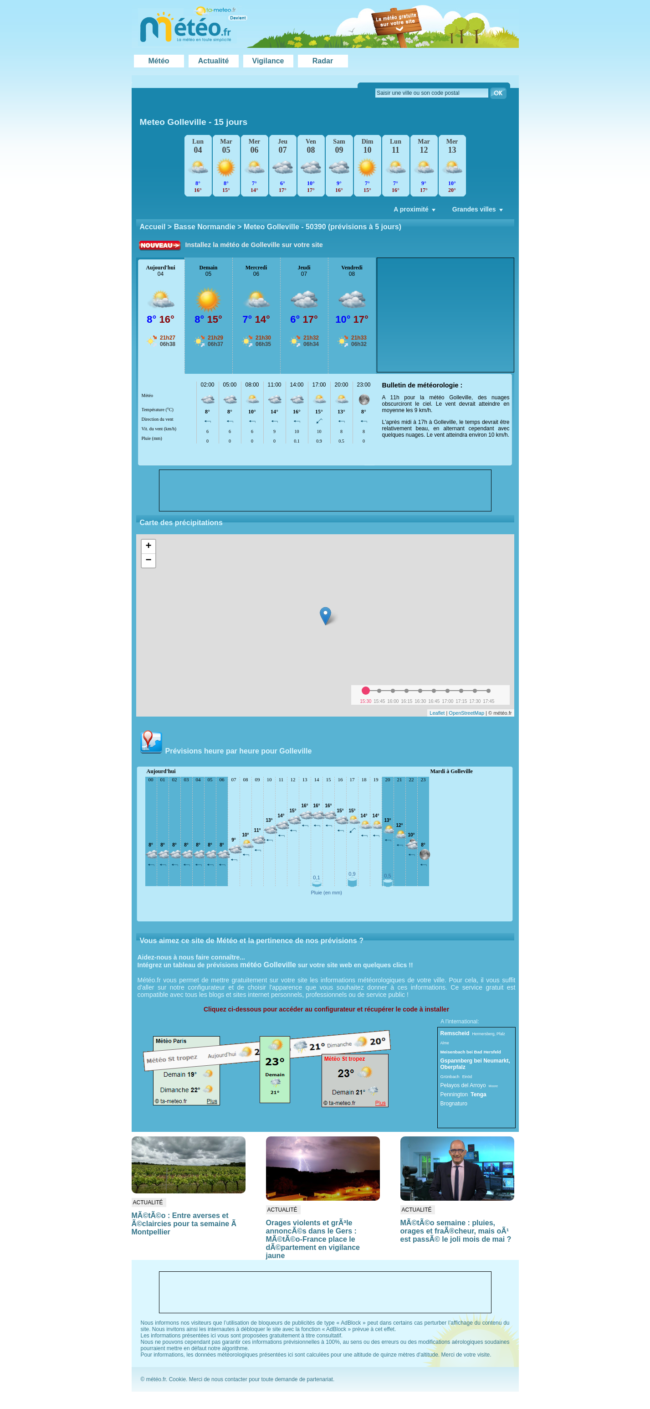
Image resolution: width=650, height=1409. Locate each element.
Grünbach (450, 1076)
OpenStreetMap (466, 713)
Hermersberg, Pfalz (488, 1034)
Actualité (213, 61)
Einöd (467, 1076)
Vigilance (268, 61)
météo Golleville (268, 965)
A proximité (415, 211)
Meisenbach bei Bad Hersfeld (470, 1051)
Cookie (177, 1379)
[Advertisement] (445, 315)
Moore (493, 1086)
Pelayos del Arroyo (463, 1085)
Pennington (454, 1094)
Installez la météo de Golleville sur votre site (254, 244)
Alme (444, 1043)
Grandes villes (478, 211)
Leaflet (437, 713)
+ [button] (148, 546)
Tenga (478, 1094)
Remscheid (455, 1033)
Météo (158, 61)
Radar (322, 61)
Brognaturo (453, 1103)
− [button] (148, 561)
